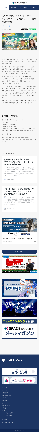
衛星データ (6, 408)
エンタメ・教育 (8, 413)
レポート (33, 7)
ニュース (4, 7)
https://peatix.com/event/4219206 (21, 130)
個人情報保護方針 (7, 422)
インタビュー (23, 7)
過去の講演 (13, 83)
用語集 (5, 400)
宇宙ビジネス (7, 405)
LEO (4, 410)
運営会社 (5, 419)
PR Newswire (7, 415)
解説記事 (13, 7)
